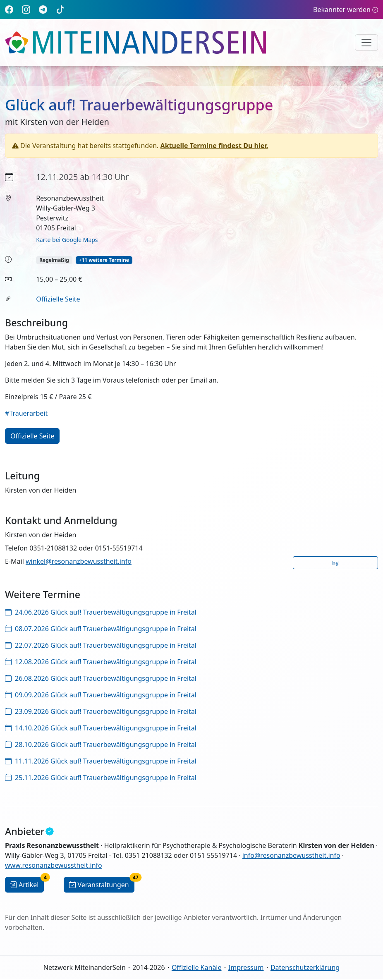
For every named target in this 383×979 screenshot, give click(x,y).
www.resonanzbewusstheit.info (53, 865)
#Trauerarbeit (26, 413)
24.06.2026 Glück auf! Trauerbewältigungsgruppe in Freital (100, 612)
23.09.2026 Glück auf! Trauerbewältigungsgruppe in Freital (100, 711)
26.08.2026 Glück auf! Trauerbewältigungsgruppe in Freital (100, 678)
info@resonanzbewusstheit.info (291, 855)
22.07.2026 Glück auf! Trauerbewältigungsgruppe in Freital (100, 645)
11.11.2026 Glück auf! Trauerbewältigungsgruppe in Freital (100, 761)
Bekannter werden (345, 9)
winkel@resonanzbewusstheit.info (79, 561)
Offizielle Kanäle (197, 967)
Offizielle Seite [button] (32, 435)
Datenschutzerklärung (305, 967)
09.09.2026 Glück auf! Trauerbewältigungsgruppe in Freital (100, 694)
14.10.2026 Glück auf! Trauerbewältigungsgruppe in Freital (100, 727)
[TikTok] (60, 9)
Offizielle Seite (58, 299)
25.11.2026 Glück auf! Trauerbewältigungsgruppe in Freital (100, 777)
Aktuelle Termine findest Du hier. (214, 145)
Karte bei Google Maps (67, 240)
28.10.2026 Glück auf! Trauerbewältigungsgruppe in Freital (100, 744)
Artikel (27, 883)
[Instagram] (26, 9)
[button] (335, 562)
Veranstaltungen (101, 883)
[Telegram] (43, 9)
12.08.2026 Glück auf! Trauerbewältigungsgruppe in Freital (100, 661)
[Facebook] (9, 9)
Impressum (246, 967)
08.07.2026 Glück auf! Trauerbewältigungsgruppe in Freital (100, 628)
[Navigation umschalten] (366, 42)
